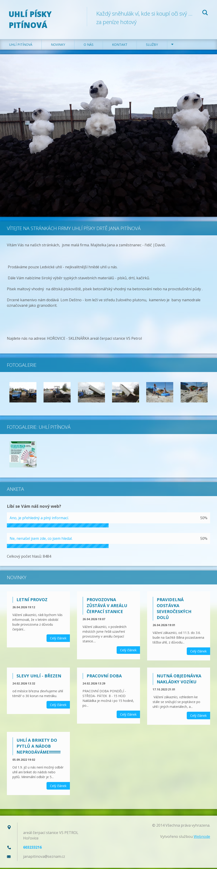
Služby (152, 45)
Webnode (202, 837)
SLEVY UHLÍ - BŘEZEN (38, 677)
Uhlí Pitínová (20, 45)
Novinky (58, 45)
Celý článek (58, 639)
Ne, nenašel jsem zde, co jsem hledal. (41, 539)
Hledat (205, 13)
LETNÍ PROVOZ (31, 600)
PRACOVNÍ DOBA (104, 677)
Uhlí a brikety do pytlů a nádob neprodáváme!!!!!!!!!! (38, 747)
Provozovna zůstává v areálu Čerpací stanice (107, 606)
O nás (88, 45)
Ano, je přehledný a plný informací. (39, 518)
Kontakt (119, 45)
